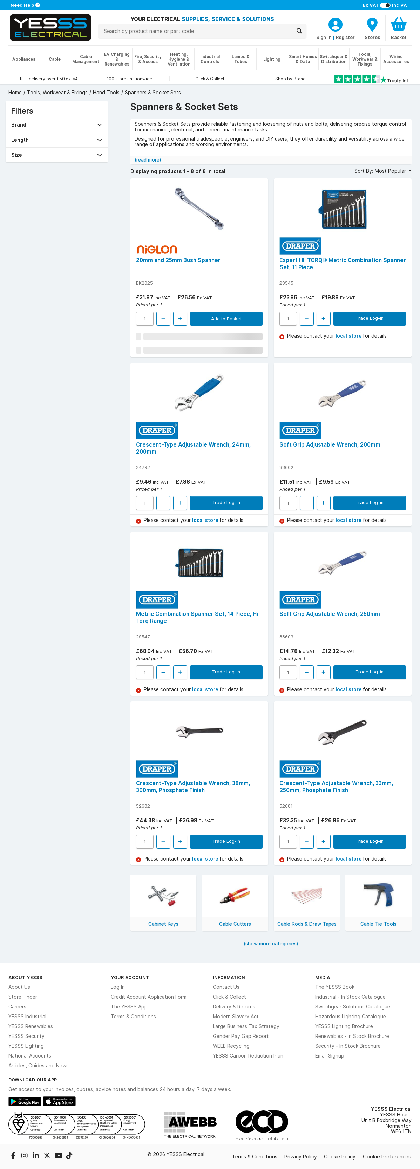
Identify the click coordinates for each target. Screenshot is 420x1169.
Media (322, 977)
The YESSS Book (334, 987)
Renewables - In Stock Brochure (352, 1036)
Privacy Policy (300, 1157)
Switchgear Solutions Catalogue (352, 1007)
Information (229, 977)
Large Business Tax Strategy (246, 1026)
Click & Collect (229, 997)
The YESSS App (129, 1007)
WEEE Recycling (231, 1046)
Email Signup (329, 1056)
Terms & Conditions (133, 1016)
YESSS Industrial (27, 1016)
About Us (19, 987)
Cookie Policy (339, 1157)
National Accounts (29, 1056)
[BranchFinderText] (372, 28)
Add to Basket (226, 318)
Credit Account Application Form (149, 997)
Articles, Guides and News (38, 1065)
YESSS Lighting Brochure (344, 1026)
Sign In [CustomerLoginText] (324, 37)
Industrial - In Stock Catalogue (350, 997)
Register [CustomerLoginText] (345, 37)
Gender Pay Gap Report (241, 1036)
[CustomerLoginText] (335, 23)
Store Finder (22, 997)
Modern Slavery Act (236, 1016)
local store (349, 336)
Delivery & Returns (234, 1007)
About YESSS (25, 977)
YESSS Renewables (30, 1026)
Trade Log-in (369, 318)
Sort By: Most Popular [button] (380, 171)
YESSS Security (26, 1036)
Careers (17, 1007)
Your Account (130, 977)
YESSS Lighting (26, 1046)
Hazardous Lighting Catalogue (350, 1016)
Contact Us (226, 987)
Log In (118, 987)
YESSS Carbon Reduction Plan (248, 1056)
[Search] (299, 31)
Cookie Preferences (387, 1157)
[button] (57, 124)
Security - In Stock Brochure (348, 1046)
